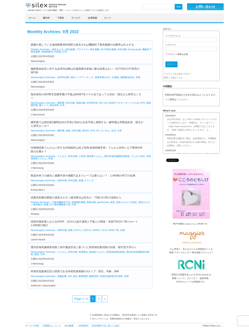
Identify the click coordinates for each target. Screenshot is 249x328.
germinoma (103, 202)
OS (105, 103)
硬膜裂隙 (83, 276)
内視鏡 (57, 51)
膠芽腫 (60, 103)
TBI (117, 230)
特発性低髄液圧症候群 (111, 276)
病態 (70, 230)
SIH (70, 276)
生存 (113, 130)
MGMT (85, 130)
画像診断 (62, 276)
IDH (101, 103)
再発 (112, 202)
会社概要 (69, 325)
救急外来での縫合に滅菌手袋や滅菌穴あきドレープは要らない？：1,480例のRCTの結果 (83, 175)
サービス (76, 18)
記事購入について (51, 325)
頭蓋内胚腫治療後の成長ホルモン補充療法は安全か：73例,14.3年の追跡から (76, 197)
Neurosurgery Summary (43, 77)
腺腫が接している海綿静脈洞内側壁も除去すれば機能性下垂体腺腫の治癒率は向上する (82, 44)
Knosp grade (134, 49)
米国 (138, 77)
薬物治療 (80, 103)
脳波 (36, 254)
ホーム (32, 18)
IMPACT (96, 230)
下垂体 (60, 18)
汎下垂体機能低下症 (60, 204)
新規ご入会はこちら (173, 77)
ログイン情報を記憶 (177, 54)
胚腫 (46, 204)
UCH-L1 (78, 230)
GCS (104, 230)
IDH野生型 (92, 103)
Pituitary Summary (40, 49)
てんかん (62, 156)
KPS (92, 130)
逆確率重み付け (103, 77)
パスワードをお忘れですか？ (178, 74)
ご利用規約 (82, 325)
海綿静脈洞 (47, 51)
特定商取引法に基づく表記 (106, 325)
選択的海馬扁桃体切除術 (117, 156)
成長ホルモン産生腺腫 (63, 49)
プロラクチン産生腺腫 (87, 49)
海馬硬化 (83, 252)
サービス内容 (32, 325)
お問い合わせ (205, 7)
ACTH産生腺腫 (108, 49)
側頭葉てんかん (95, 156)
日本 (64, 51)
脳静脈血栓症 (127, 77)
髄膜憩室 (93, 276)
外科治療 (122, 49)
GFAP (111, 230)
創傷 (81, 180)
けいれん (105, 130)
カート (107, 18)
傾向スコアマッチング (81, 77)
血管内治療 (63, 77)
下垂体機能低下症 (61, 202)
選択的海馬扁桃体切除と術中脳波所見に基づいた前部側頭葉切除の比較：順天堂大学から (84, 247)
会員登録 (92, 18)
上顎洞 (82, 156)
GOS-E (87, 230)
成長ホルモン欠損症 (126, 202)
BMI (75, 276)
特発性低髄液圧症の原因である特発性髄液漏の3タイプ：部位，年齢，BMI (75, 271)
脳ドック (43, 105)
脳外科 (46, 18)
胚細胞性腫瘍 (78, 202)
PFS (142, 103)
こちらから (182, 99)
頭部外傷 (62, 180)
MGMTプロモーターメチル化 (124, 103)
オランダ (89, 180)
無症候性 (54, 105)
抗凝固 (115, 77)
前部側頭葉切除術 (115, 252)
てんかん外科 (138, 156)
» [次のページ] (105, 298)
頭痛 (68, 130)
